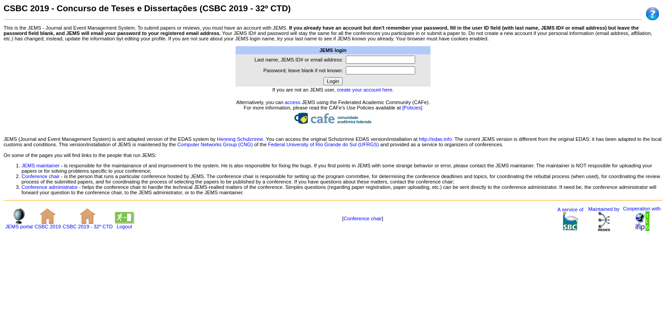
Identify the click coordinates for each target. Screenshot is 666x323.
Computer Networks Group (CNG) (215, 144)
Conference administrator (49, 187)
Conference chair (40, 176)
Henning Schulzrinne (240, 139)
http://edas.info (435, 139)
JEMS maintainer (40, 165)
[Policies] (412, 107)
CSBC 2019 (47, 224)
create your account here (364, 89)
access (293, 102)
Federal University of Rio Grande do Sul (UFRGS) (323, 144)
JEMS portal (19, 224)
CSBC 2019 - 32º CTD (88, 224)
